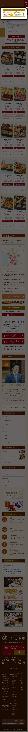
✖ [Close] (26, 8)
